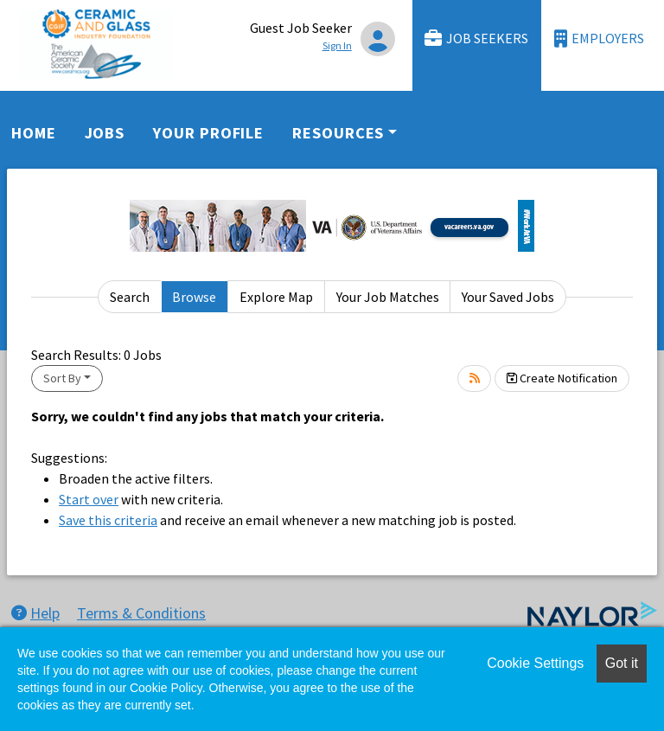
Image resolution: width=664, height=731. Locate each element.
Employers (599, 38)
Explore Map (276, 296)
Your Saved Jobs (508, 296)
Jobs (105, 133)
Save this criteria (108, 520)
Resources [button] (338, 133)
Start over (88, 499)
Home (33, 133)
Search (130, 296)
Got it (621, 663)
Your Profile (208, 133)
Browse (194, 296)
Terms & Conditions (141, 613)
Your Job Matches (387, 296)
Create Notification (562, 378)
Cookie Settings (535, 663)
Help (35, 613)
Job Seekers (476, 38)
